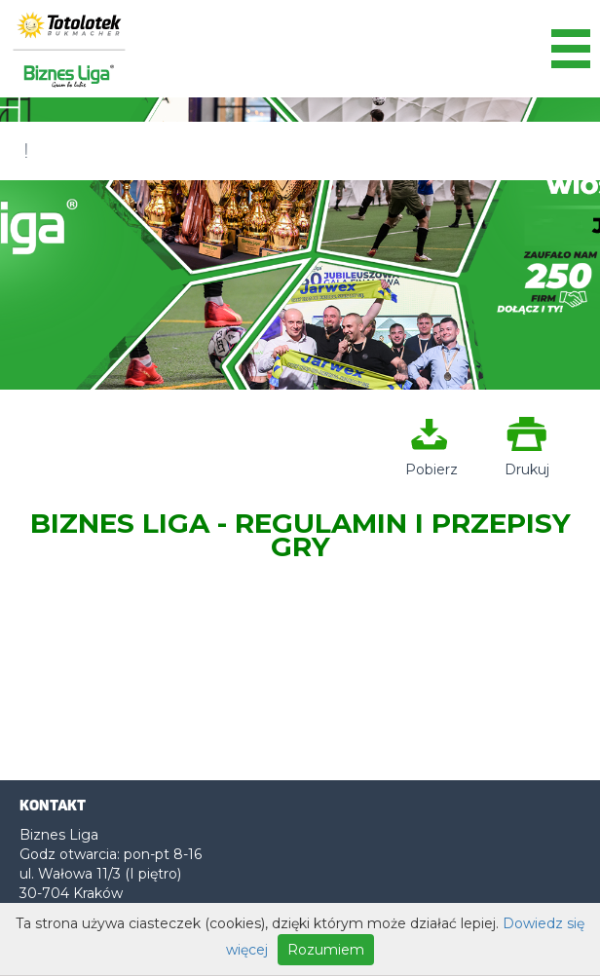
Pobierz (429, 462)
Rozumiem (325, 949)
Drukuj (527, 462)
